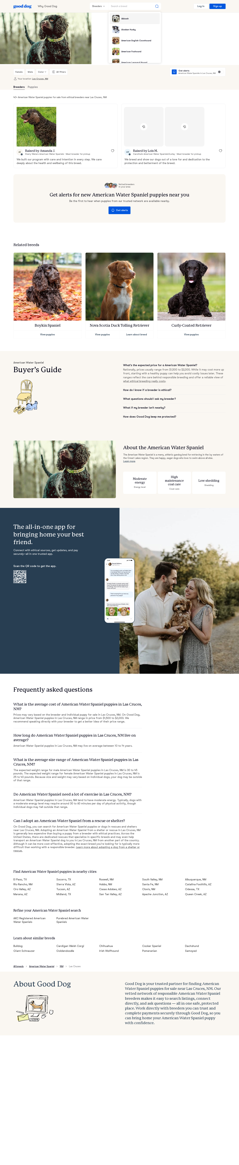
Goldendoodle (65, 950)
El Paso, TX (20, 879)
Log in (200, 6)
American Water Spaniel (41, 966)
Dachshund (192, 946)
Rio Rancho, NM (22, 884)
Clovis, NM (148, 889)
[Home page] (22, 6)
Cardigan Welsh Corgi (70, 946)
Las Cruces (75, 966)
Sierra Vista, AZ (66, 884)
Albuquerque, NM (195, 879)
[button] (36, 127)
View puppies (47, 334)
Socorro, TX (63, 879)
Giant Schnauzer (24, 950)
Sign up (217, 6)
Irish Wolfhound (109, 950)
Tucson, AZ (63, 889)
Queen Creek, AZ (196, 894)
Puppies (33, 86)
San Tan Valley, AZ (110, 894)
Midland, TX (63, 894)
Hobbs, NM (105, 884)
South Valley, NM (152, 879)
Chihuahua (106, 946)
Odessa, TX (192, 889)
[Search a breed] (135, 6)
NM (61, 966)
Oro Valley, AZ (22, 889)
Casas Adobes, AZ (110, 889)
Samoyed (191, 950)
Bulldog (18, 946)
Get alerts (119, 210)
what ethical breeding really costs (144, 381)
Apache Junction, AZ (155, 894)
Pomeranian (149, 950)
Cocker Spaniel (151, 946)
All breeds (18, 966)
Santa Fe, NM (150, 884)
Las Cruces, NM (40, 79)
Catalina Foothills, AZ (198, 884)
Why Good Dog (47, 6)
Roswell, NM (106, 879)
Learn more (129, 461)
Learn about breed (136, 334)
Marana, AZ (20, 894)
